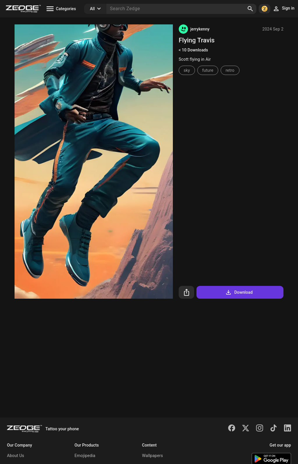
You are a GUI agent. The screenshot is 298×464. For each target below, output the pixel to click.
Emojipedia (84, 455)
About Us (15, 455)
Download (239, 292)
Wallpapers (152, 455)
